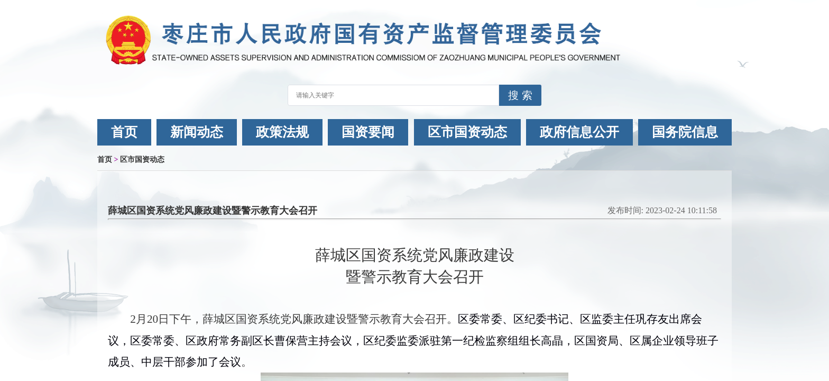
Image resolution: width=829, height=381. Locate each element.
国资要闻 (368, 132)
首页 (124, 132)
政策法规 (282, 132)
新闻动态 (196, 132)
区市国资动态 (467, 132)
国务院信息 (685, 132)
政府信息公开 (579, 132)
